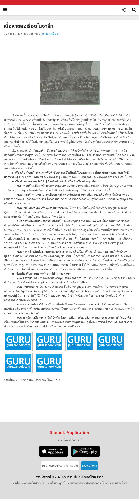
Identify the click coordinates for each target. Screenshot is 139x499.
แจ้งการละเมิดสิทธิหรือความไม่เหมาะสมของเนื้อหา (98, 483)
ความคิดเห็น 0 (50, 33)
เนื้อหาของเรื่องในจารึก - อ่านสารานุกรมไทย (66, 9)
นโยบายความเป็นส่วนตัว (29, 483)
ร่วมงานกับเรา (89, 466)
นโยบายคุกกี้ (57, 483)
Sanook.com (12, 2)
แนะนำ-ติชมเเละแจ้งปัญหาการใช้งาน (60, 466)
